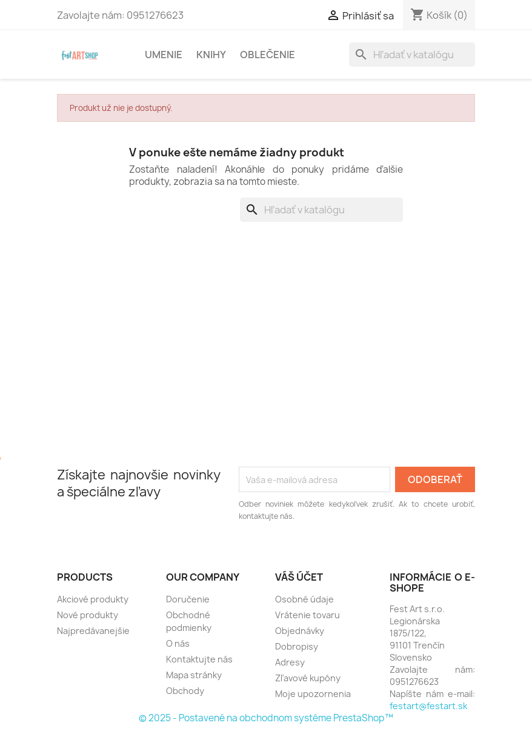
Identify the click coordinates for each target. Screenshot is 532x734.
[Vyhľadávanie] (412, 54)
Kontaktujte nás (199, 659)
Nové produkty (87, 615)
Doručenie (188, 599)
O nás (178, 643)
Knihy (211, 54)
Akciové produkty (92, 599)
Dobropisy (296, 646)
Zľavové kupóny (308, 678)
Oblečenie (267, 54)
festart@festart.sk (428, 706)
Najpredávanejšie (93, 630)
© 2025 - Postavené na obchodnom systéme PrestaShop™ (266, 718)
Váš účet (299, 577)
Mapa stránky (194, 675)
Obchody (185, 690)
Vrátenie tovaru (307, 615)
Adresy (290, 662)
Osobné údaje (304, 599)
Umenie (163, 54)
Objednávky (299, 630)
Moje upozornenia (313, 693)
